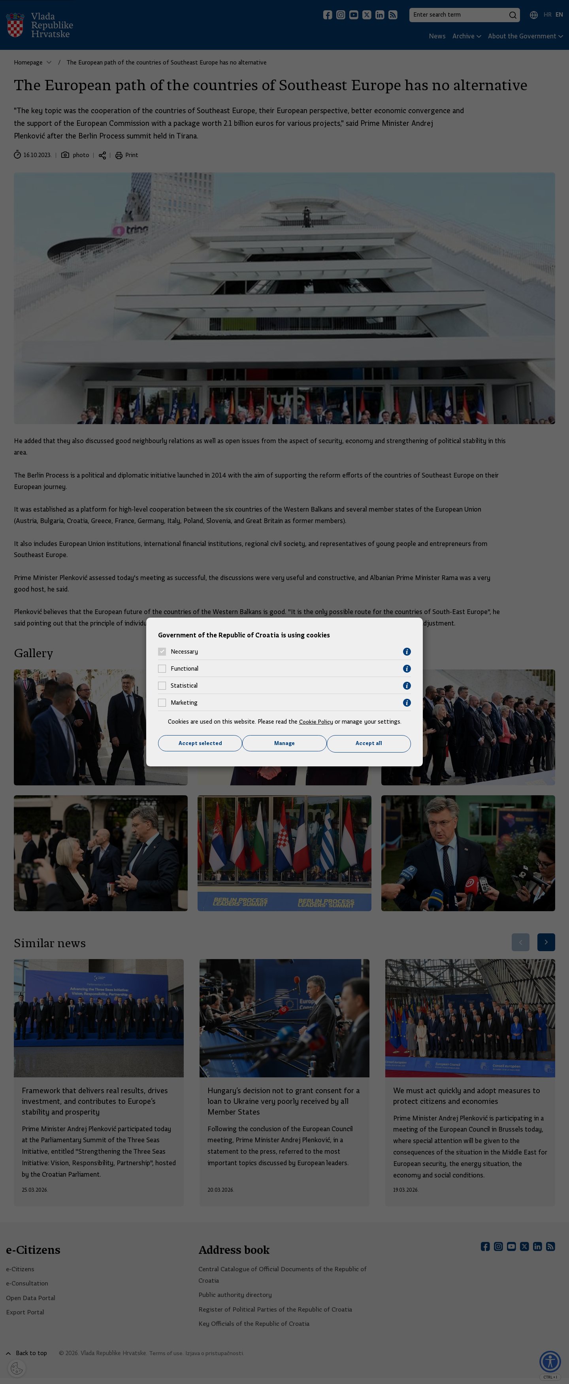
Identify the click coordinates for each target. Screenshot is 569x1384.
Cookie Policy (316, 721)
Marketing (184, 702)
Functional (184, 668)
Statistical (184, 685)
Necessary (184, 651)
